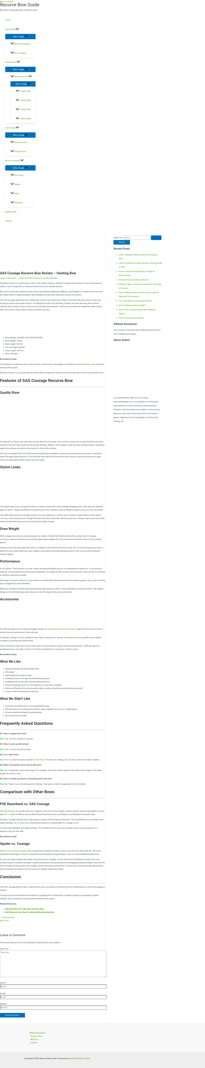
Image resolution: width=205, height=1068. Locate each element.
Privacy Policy (36, 1036)
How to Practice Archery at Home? (134, 280)
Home (7, 20)
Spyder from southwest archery (13, 851)
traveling (3, 518)
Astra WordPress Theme (79, 1058)
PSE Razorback (6, 811)
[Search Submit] (156, 237)
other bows (40, 760)
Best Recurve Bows (20, 44)
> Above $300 (23, 118)
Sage (69, 854)
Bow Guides (12, 29)
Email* (3, 993)
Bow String (16, 175)
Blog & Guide (10, 212)
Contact (8, 221)
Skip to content (6, 1)
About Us (34, 1039)
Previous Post (7, 917)
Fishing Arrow (18, 151)
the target (91, 364)
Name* (3, 983)
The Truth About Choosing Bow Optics (135, 301)
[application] (17, 29)
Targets (15, 184)
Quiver (14, 193)
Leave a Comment (8, 278)
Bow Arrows (12, 127)
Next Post (5, 921)
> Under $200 (23, 100)
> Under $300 (23, 109)
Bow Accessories (14, 160)
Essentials (16, 202)
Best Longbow (18, 53)
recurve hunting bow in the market (59, 629)
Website (3, 1004)
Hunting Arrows (18, 142)
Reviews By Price (21, 76)
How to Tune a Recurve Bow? (131, 318)
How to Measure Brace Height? (132, 305)
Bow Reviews (12, 62)
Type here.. (5, 949)
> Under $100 (23, 91)
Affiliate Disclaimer (37, 1033)
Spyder (24, 854)
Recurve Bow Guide (19, 4)
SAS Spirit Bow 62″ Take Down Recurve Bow (24, 909)
